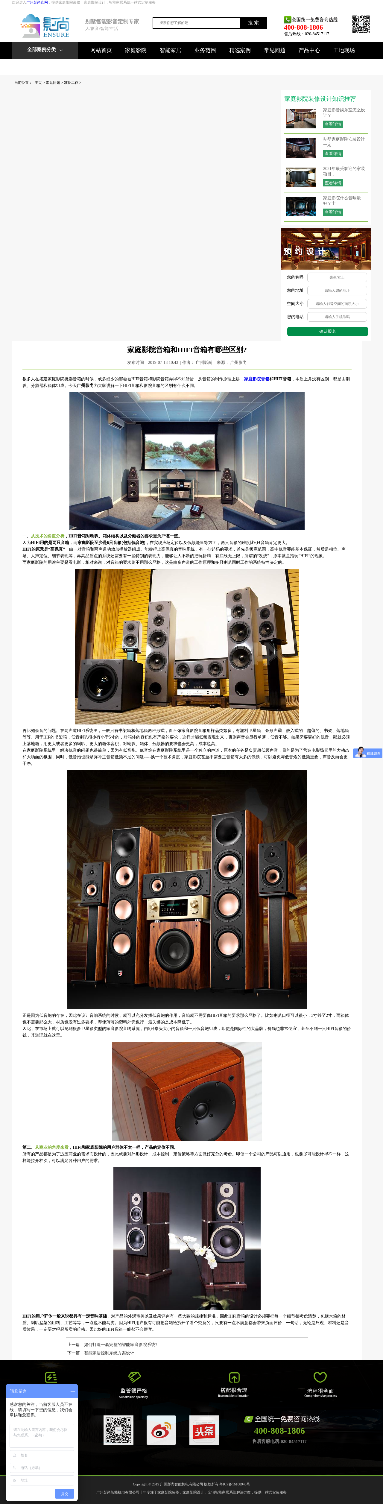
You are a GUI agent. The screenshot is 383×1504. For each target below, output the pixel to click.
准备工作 (71, 82)
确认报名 (327, 331)
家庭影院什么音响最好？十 (342, 201)
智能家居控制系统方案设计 (109, 1353)
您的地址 (295, 290)
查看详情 (333, 124)
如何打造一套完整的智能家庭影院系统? (120, 1344)
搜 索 (253, 22)
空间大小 (295, 303)
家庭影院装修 (168, 1492)
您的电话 (295, 317)
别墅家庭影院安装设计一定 (344, 142)
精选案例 (240, 50)
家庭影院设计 (193, 1492)
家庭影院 (136, 50)
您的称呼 (295, 277)
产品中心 (309, 50)
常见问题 (274, 50)
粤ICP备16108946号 (234, 1484)
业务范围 (205, 50)
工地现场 (344, 50)
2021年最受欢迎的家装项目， (344, 171)
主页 (38, 82)
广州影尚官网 (37, 2)
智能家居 (170, 50)
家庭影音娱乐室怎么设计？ (344, 113)
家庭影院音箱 (256, 379)
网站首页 (101, 50)
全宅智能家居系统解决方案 (229, 1492)
